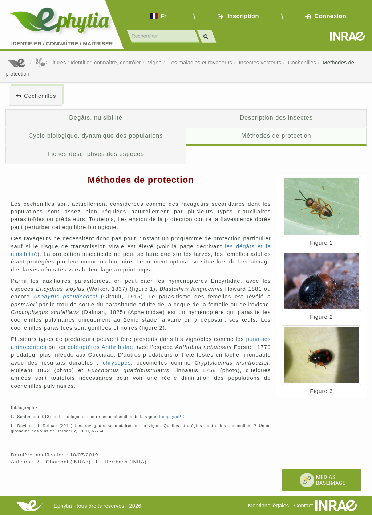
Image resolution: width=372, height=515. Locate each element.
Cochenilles (302, 62)
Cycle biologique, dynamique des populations (95, 135)
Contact (303, 505)
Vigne (155, 62)
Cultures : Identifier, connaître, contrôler (88, 62)
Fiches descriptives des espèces (96, 153)
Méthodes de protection (276, 135)
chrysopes (117, 362)
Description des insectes (276, 117)
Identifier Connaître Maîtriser (62, 43)
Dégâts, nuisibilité (95, 117)
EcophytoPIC (172, 416)
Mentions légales (268, 505)
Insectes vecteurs (260, 62)
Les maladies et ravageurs (200, 62)
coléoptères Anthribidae (100, 347)
